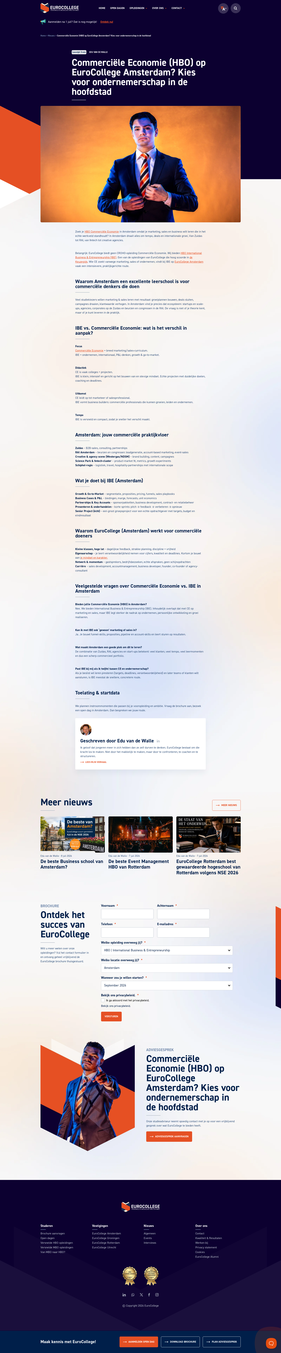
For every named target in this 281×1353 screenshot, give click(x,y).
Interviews (150, 1243)
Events (148, 1238)
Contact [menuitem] (178, 8)
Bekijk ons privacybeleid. (120, 995)
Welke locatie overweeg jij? (121, 960)
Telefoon (108, 924)
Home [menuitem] (102, 8)
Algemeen (150, 1233)
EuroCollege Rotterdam (106, 1243)
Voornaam (109, 905)
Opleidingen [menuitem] (138, 8)
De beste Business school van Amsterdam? (72, 864)
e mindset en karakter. (94, 558)
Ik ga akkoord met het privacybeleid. (127, 1000)
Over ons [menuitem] (159, 8)
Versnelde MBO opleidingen (57, 1247)
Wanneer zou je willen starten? (124, 977)
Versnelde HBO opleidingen (57, 1243)
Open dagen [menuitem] (117, 8)
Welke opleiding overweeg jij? (123, 942)
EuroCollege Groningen (105, 1238)
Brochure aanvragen (53, 1233)
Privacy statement (206, 1247)
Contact (199, 1233)
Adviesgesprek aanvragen (169, 1136)
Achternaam (167, 905)
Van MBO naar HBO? (53, 1252)
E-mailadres (167, 924)
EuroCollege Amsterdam (189, 262)
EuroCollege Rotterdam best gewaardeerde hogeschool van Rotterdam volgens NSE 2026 (208, 867)
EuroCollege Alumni (207, 1257)
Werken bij (201, 1243)
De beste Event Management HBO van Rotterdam (138, 864)
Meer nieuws (226, 805)
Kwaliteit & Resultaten (208, 1238)
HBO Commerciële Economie (102, 231)
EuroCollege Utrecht (104, 1247)
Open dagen (47, 1238)
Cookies (200, 1252)
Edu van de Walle (135, 741)
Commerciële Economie (89, 350)
